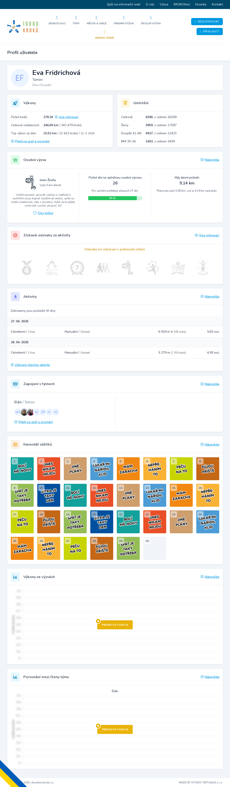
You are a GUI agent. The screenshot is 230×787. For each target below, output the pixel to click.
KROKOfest (182, 4)
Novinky (200, 4)
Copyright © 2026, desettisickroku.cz (30, 782)
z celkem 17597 (161, 125)
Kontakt (217, 4)
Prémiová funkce (112, 623)
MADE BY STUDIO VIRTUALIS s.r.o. (201, 782)
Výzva (164, 4)
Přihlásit (209, 31)
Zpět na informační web (123, 4)
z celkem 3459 (160, 141)
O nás (150, 4)
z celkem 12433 (161, 133)
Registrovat (207, 21)
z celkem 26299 (161, 117)
